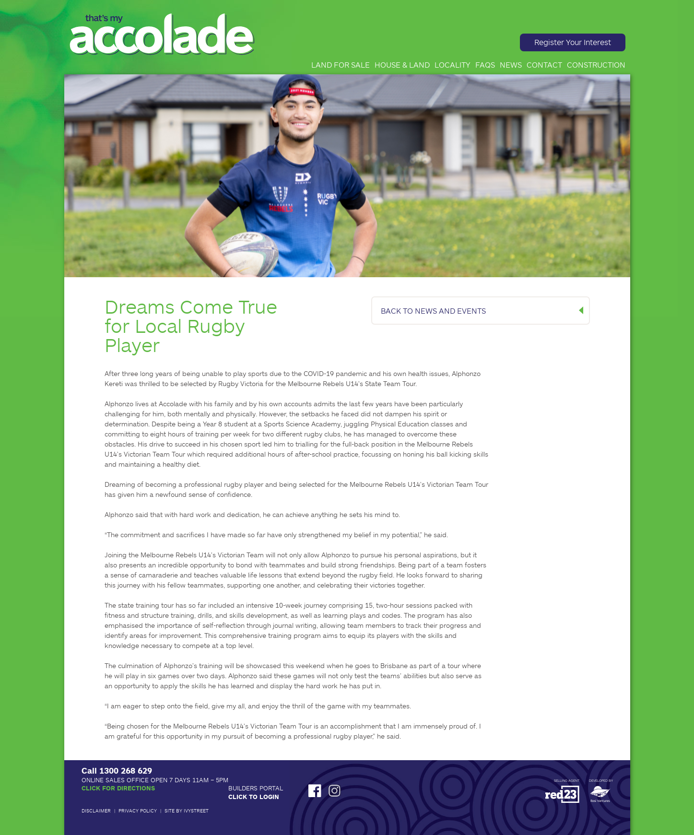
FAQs (485, 64)
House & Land (402, 64)
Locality (453, 64)
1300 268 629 (125, 770)
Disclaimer (96, 810)
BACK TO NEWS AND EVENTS (433, 310)
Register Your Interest (572, 42)
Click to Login (253, 796)
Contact (544, 64)
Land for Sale (340, 64)
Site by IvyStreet (187, 810)
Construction (596, 64)
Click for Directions (118, 788)
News (511, 64)
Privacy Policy (137, 810)
